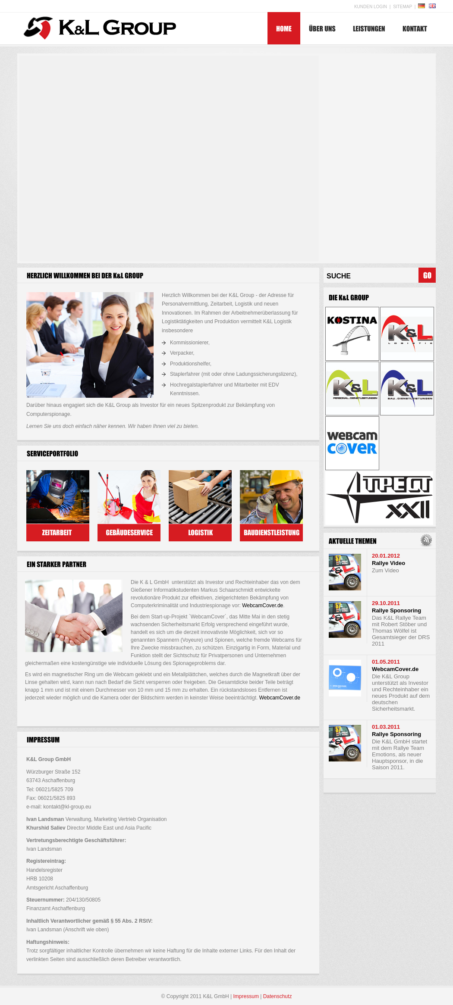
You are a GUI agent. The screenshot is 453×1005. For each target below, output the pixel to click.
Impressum (246, 996)
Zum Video (385, 570)
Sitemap (402, 6)
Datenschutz (277, 996)
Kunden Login (370, 6)
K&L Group (97, 27)
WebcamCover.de (262, 605)
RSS (426, 540)
